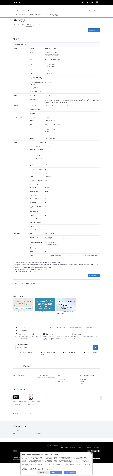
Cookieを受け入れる (70, 472)
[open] (92, 2)
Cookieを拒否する (56, 472)
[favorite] (82, 2)
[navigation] (97, 2)
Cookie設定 (41, 472)
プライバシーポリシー (40, 469)
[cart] (87, 2)
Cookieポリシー (36, 468)
